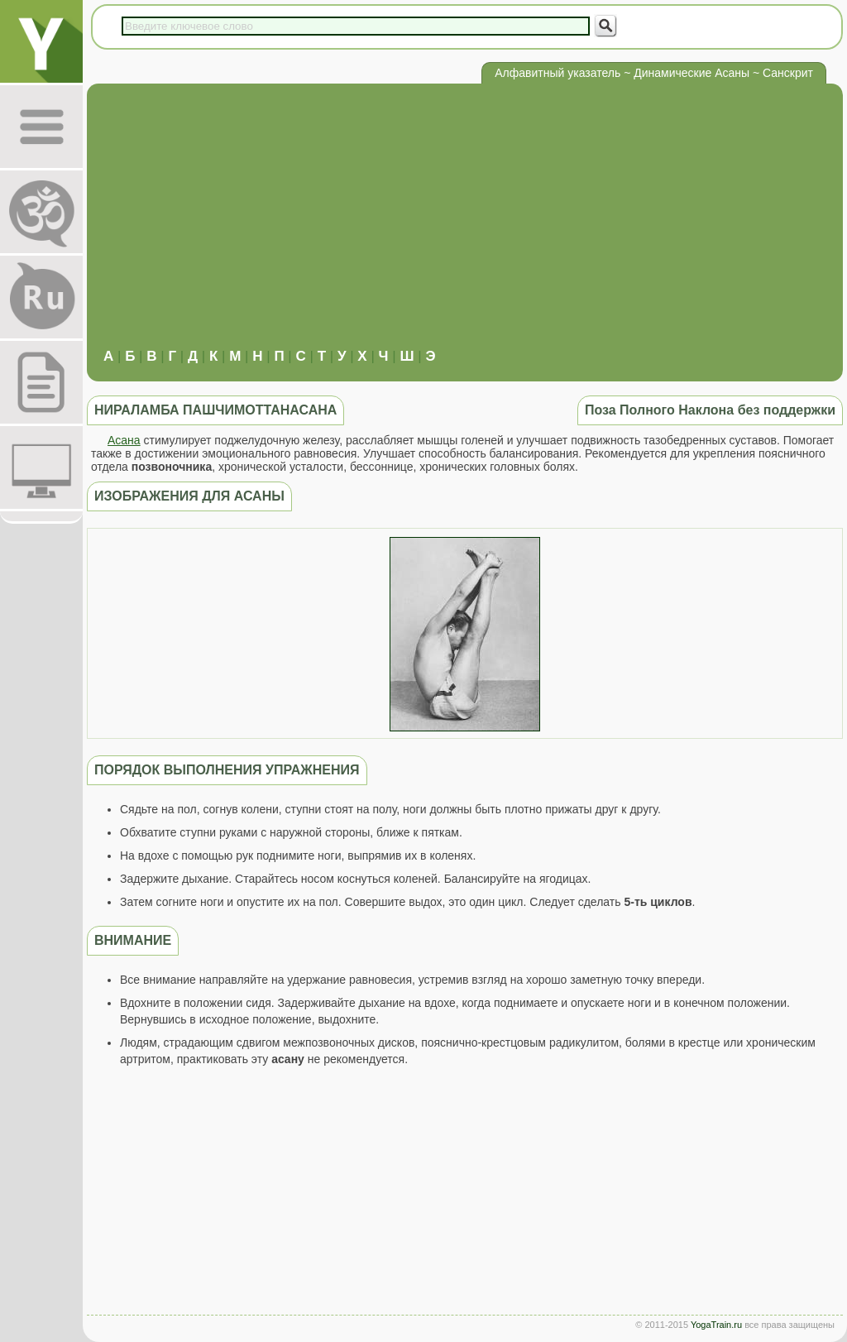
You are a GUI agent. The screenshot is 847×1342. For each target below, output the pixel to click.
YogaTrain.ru (716, 1325)
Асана (124, 440)
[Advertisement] (465, 224)
